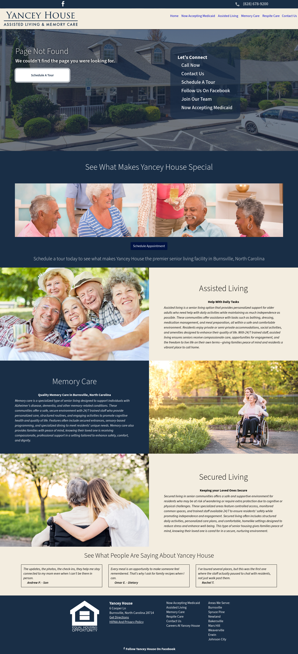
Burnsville (215, 607)
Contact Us (289, 16)
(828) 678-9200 (251, 4)
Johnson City (217, 639)
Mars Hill (214, 625)
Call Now (190, 65)
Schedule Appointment (149, 246)
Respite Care (269, 16)
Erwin (212, 634)
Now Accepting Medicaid (193, 16)
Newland (214, 616)
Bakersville (215, 621)
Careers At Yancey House (183, 625)
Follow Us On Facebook (205, 90)
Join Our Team (196, 99)
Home (167, 16)
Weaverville (216, 630)
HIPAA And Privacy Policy (126, 622)
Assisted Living (224, 16)
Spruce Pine (216, 612)
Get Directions (119, 617)
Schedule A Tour (42, 75)
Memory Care (247, 16)
